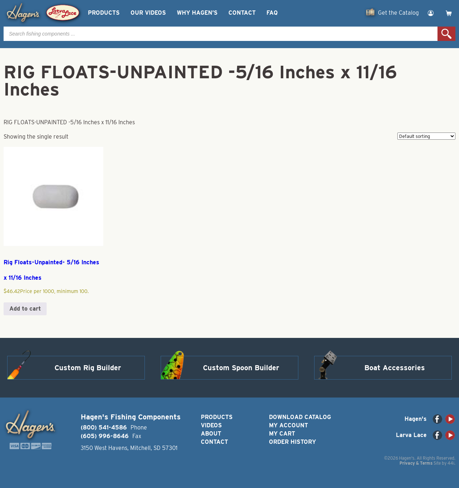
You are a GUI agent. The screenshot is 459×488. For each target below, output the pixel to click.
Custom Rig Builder (88, 367)
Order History (292, 441)
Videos (211, 425)
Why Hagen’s (197, 12)
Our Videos (148, 12)
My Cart (282, 433)
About (211, 433)
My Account (288, 425)
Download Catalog (300, 417)
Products (104, 12)
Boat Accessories (394, 367)
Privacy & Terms (415, 463)
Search (446, 34)
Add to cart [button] (25, 308)
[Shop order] (426, 136)
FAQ (272, 12)
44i (451, 463)
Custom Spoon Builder (241, 367)
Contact (242, 12)
